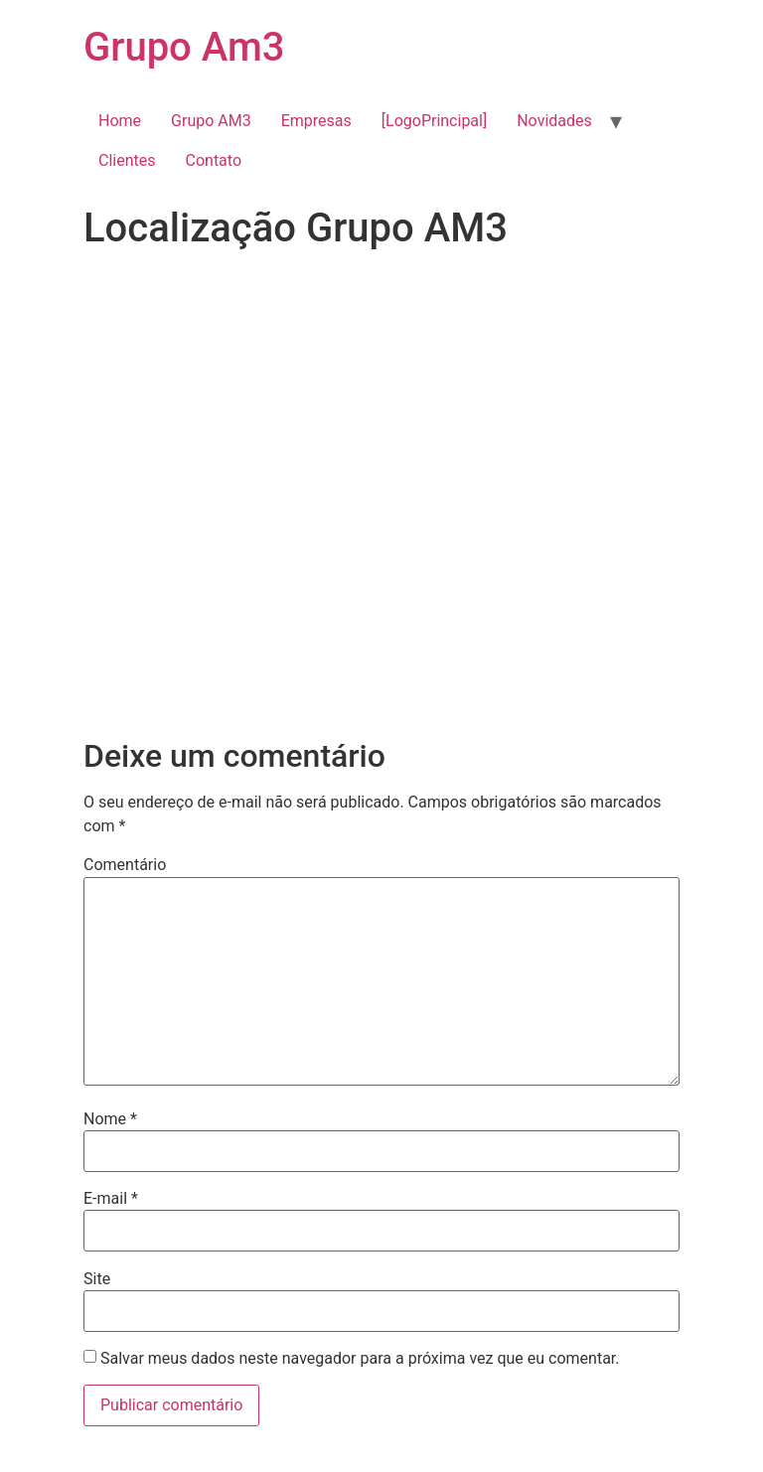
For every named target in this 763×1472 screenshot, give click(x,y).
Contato (214, 160)
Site (96, 1279)
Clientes (127, 160)
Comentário (124, 865)
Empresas (316, 120)
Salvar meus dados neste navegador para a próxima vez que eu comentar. (360, 1359)
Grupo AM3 (211, 120)
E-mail (110, 1199)
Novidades (554, 120)
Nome (110, 1119)
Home (119, 120)
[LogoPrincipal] (434, 120)
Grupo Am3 (184, 47)
